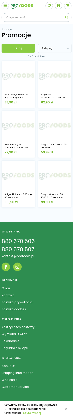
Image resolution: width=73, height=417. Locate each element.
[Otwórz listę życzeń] (49, 5)
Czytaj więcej (32, 413)
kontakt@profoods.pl (18, 256)
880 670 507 (18, 249)
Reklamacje (10, 341)
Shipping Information (17, 373)
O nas (6, 288)
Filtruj (18, 48)
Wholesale (9, 380)
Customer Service (15, 387)
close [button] (65, 409)
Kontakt (8, 295)
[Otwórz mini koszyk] (67, 5)
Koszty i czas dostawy (18, 327)
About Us (8, 366)
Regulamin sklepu (15, 348)
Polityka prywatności (17, 302)
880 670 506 (18, 241)
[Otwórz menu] (5, 5)
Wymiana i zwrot (14, 334)
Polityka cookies (14, 309)
